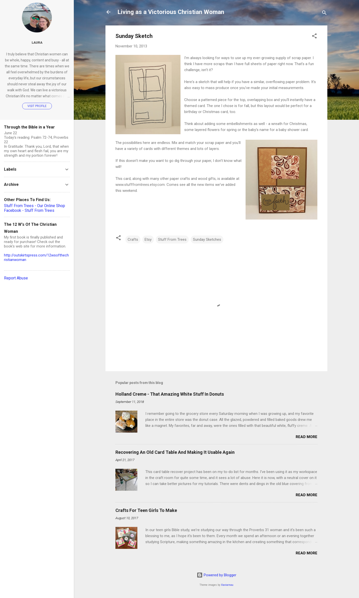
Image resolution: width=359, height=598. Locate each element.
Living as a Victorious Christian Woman (170, 11)
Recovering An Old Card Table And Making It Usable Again (175, 452)
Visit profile (37, 106)
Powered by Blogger (216, 575)
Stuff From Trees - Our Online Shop (34, 205)
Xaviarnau (227, 585)
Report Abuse (16, 278)
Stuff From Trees (172, 239)
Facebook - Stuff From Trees (29, 210)
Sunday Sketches (207, 239)
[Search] (324, 13)
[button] (314, 37)
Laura (37, 42)
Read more (306, 437)
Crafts (133, 239)
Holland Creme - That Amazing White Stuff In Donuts (169, 394)
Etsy (148, 239)
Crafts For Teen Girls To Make (146, 510)
